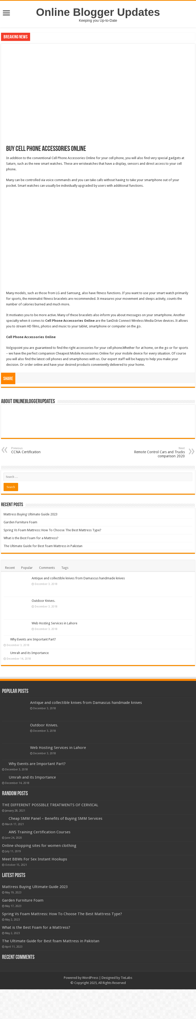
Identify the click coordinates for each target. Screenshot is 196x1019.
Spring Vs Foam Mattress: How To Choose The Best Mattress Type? (52, 530)
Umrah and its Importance (29, 653)
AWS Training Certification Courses (39, 832)
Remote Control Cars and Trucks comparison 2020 (158, 452)
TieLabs (126, 978)
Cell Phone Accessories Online (70, 321)
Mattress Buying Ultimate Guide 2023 (30, 514)
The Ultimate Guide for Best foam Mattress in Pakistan (43, 546)
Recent (10, 568)
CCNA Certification (37, 450)
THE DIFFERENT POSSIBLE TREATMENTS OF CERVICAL (50, 805)
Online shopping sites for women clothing (39, 845)
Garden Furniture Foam (20, 522)
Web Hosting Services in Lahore (54, 623)
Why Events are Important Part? (33, 639)
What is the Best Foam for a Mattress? (31, 538)
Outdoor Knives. (43, 601)
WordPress (90, 978)
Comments (47, 568)
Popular (27, 568)
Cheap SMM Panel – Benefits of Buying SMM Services (55, 818)
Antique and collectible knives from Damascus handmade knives (78, 578)
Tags (64, 568)
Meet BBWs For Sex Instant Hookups (34, 859)
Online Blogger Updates (98, 12)
